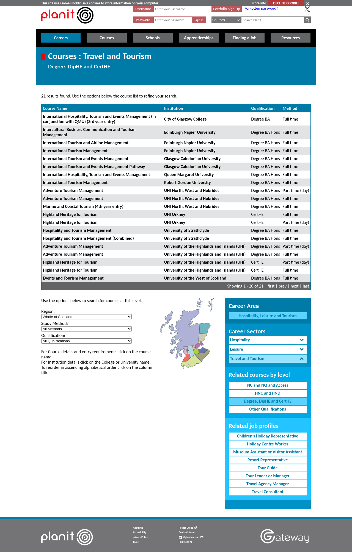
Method (290, 108)
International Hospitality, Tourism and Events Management (96, 174)
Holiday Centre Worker (267, 444)
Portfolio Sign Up (226, 8)
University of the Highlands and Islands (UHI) (205, 246)
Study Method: (54, 323)
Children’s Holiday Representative (267, 436)
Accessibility (139, 532)
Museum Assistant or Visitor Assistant (267, 452)
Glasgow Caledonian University (192, 158)
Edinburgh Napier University (190, 132)
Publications (185, 541)
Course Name (55, 108)
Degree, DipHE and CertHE (268, 401)
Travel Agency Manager (267, 483)
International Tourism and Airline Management (86, 142)
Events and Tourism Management (73, 278)
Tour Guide (267, 467)
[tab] (268, 340)
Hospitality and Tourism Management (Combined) (88, 238)
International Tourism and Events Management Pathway (94, 166)
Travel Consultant (268, 491)
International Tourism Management (75, 150)
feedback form (187, 532)
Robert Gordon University (187, 182)
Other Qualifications (267, 409)
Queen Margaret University (189, 174)
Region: (48, 311)
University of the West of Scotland (195, 278)
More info (258, 3)
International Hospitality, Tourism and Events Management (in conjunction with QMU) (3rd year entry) (99, 119)
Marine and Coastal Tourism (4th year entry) (83, 206)
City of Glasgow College (185, 119)
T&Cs (135, 541)
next (295, 286)
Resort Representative (268, 459)
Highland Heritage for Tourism (70, 214)
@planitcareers (191, 537)
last (305, 286)
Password (143, 20)
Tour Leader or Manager (268, 475)
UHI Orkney (174, 214)
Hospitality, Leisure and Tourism (268, 315)
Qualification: (53, 335)
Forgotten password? (261, 8)
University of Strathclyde (186, 230)
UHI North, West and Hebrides (191, 190)
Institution (173, 108)
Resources (290, 37)
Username (143, 9)
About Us (138, 527)
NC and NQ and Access (267, 385)
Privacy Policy (140, 537)
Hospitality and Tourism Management (77, 230)
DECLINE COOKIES (286, 3)
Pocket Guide (188, 527)
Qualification (262, 108)
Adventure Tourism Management (73, 190)
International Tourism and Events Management (85, 158)
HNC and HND (267, 393)
